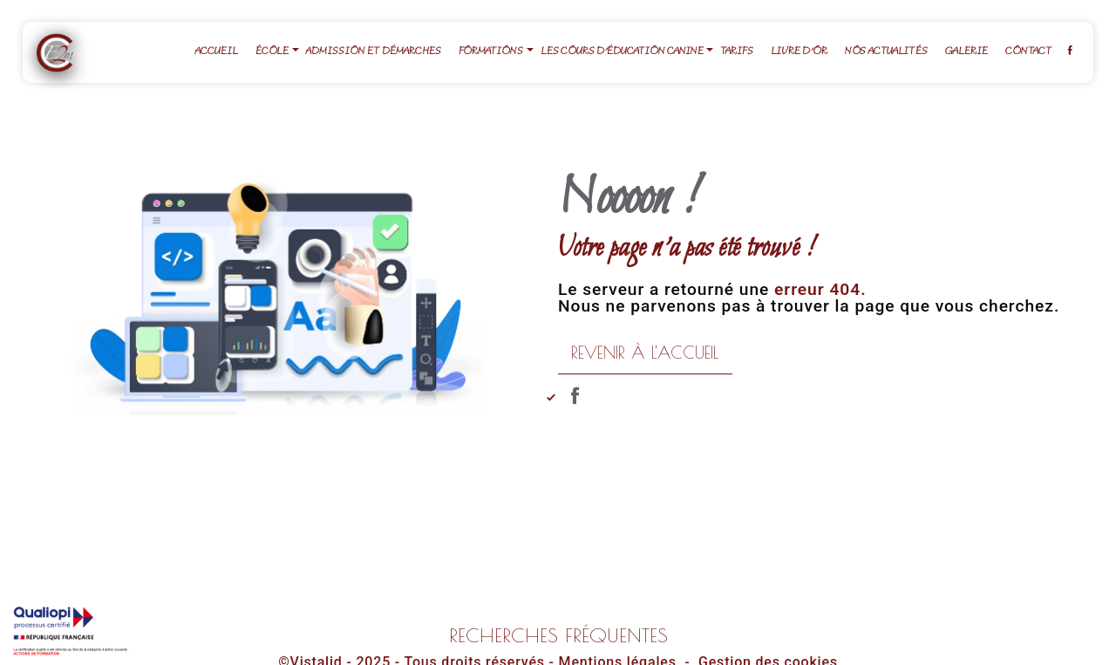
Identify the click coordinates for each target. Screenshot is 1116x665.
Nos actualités (886, 51)
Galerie (966, 51)
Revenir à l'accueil (645, 352)
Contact (1028, 51)
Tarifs (736, 51)
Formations (491, 51)
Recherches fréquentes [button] (558, 635)
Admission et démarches (373, 51)
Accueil (216, 51)
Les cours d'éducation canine (622, 51)
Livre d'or (799, 51)
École (272, 51)
